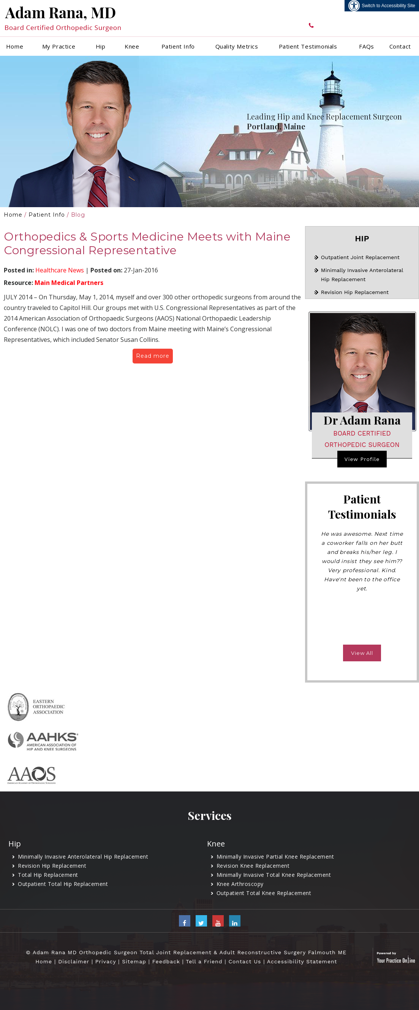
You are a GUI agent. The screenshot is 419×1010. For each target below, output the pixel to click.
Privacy (105, 961)
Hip (101, 46)
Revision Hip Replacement (355, 292)
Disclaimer (73, 961)
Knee (132, 46)
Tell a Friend (204, 961)
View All (362, 653)
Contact (400, 46)
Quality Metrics (236, 46)
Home (14, 46)
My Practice (59, 46)
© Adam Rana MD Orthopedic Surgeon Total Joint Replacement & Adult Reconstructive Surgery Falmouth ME (186, 952)
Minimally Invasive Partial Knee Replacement (275, 856)
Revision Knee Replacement (253, 865)
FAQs (366, 46)
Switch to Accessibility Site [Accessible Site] (388, 5)
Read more (152, 355)
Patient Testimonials (308, 46)
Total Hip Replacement (48, 874)
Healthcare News (59, 270)
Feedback (166, 961)
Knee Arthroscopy (240, 883)
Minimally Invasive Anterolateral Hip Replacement (83, 856)
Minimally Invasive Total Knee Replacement (274, 874)
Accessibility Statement (302, 961)
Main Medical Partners (69, 282)
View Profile (362, 459)
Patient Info (178, 46)
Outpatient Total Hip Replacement (63, 883)
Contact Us (244, 961)
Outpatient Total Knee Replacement (264, 893)
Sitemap (134, 961)
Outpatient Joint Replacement (360, 257)
